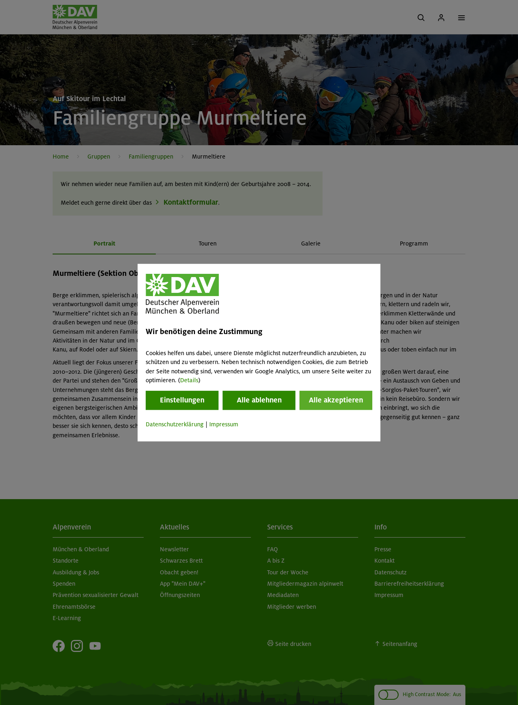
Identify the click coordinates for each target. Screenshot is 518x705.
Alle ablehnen (259, 400)
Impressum (223, 424)
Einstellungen (182, 400)
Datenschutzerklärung (175, 424)
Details (189, 380)
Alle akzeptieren (336, 400)
